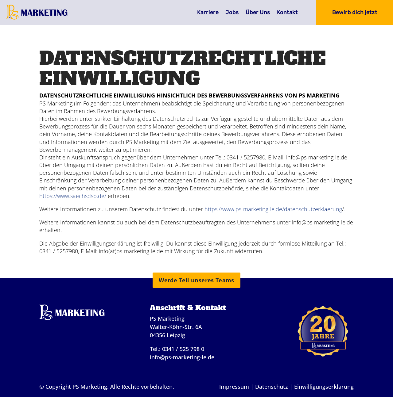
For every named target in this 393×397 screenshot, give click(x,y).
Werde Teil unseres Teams (196, 280)
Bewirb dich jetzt (354, 12)
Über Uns (258, 13)
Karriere (208, 13)
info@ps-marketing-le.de (182, 357)
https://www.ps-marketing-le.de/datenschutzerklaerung (273, 209)
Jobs (232, 13)
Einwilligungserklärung (324, 386)
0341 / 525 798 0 (183, 349)
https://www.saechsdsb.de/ (72, 196)
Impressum (234, 386)
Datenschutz (271, 386)
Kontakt (287, 13)
